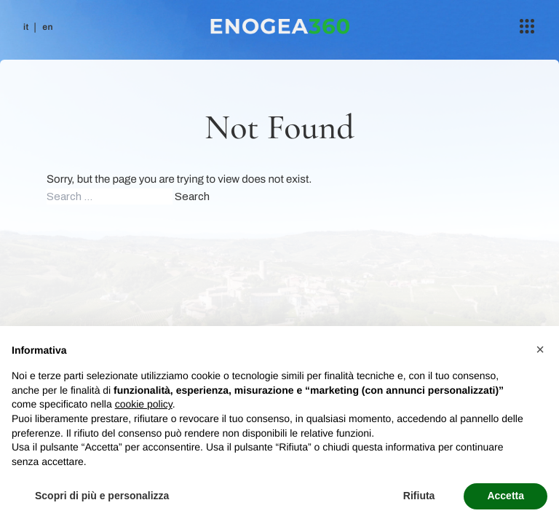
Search (192, 196)
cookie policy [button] (144, 404)
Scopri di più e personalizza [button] (102, 495)
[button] (540, 349)
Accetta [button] (505, 495)
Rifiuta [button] (419, 495)
